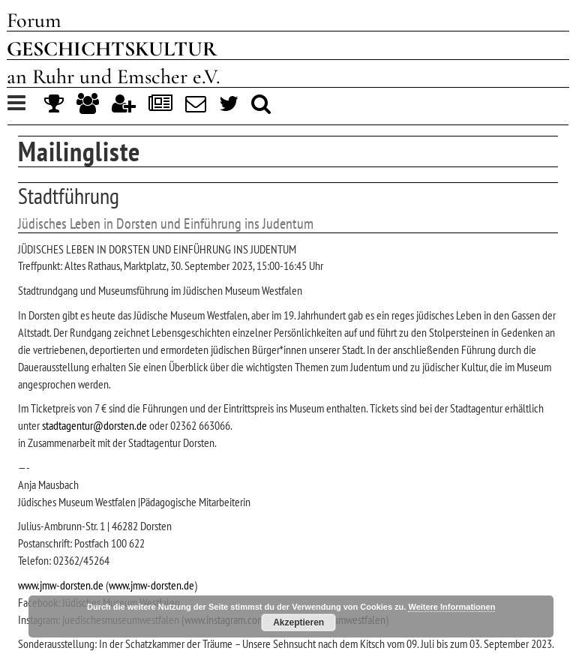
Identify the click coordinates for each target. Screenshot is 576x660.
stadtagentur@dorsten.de (94, 425)
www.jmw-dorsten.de (61, 585)
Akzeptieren (298, 622)
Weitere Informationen (451, 606)
